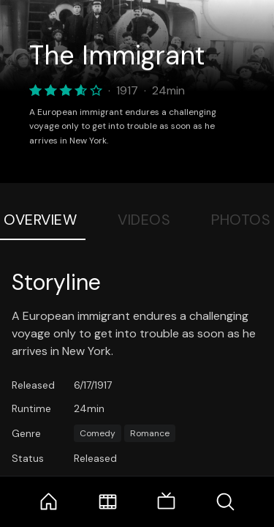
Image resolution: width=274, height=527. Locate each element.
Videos (144, 219)
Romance (150, 433)
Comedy (97, 433)
